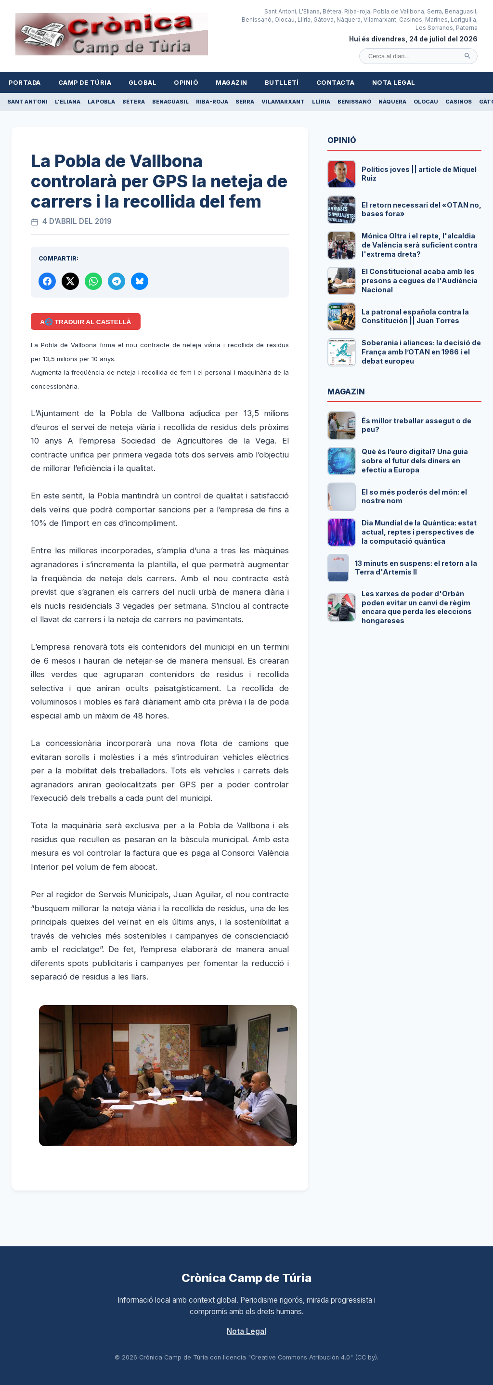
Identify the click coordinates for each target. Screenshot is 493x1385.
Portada (25, 82)
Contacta (335, 82)
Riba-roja (212, 101)
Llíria (321, 101)
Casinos (458, 101)
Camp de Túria (85, 82)
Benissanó (354, 101)
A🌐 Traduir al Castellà (85, 322)
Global (142, 82)
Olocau (426, 101)
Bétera (133, 101)
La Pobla (101, 101)
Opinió (186, 82)
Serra (244, 101)
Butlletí (282, 82)
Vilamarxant (283, 101)
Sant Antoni (27, 101)
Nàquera (392, 101)
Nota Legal (393, 82)
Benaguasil (170, 101)
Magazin (231, 82)
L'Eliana (67, 101)
